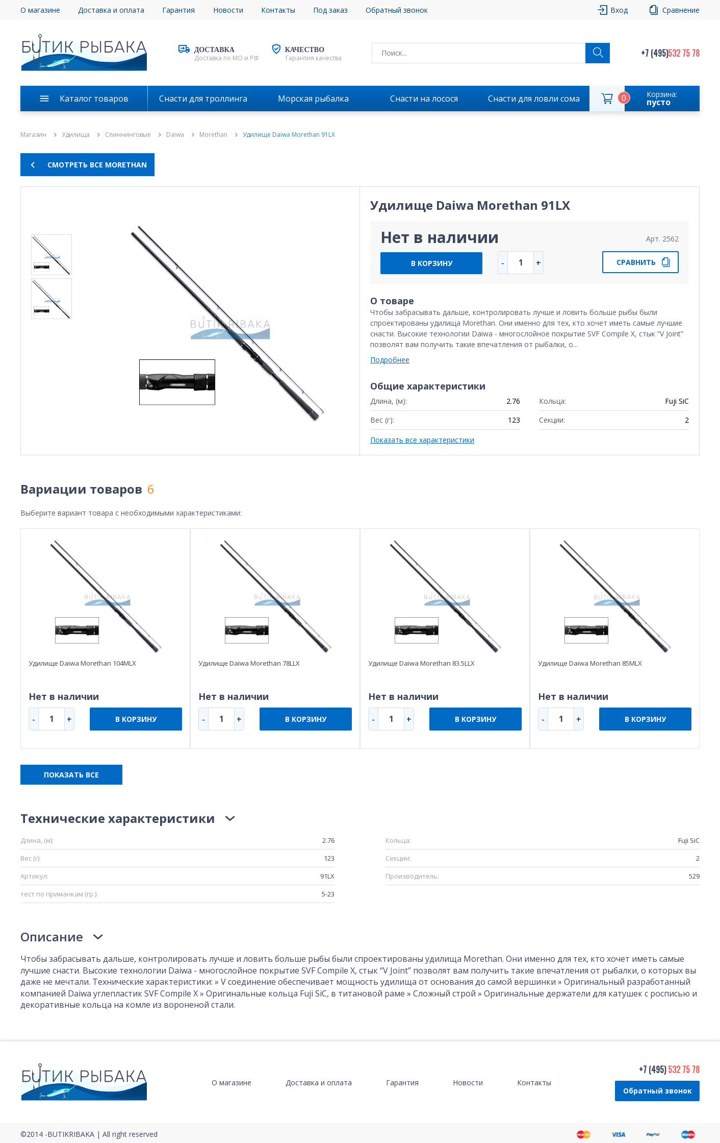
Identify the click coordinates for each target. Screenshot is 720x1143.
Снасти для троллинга (203, 98)
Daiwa (175, 135)
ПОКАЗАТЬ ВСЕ (71, 775)
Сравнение (681, 10)
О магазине (40, 10)
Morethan (213, 135)
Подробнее (389, 359)
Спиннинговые (128, 135)
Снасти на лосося (424, 98)
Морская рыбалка (313, 98)
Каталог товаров (94, 98)
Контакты (278, 10)
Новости (228, 10)
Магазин (33, 135)
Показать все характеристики (422, 440)
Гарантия (178, 10)
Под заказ (330, 10)
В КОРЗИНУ (431, 263)
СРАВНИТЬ (636, 262)
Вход (619, 10)
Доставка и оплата (111, 10)
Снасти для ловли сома (534, 98)
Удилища (76, 135)
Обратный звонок (397, 10)
